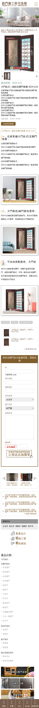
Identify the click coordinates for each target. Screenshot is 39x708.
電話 (4, 703)
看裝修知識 (21, 549)
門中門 (5, 602)
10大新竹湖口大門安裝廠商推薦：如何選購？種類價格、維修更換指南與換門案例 (20, 508)
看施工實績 (21, 544)
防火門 (5, 625)
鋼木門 (5, 594)
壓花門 (5, 611)
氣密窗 (5, 647)
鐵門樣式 (14, 322)
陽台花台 (6, 660)
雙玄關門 (6, 576)
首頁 (2, 30)
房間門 (5, 638)
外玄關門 (6, 585)
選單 (36, 4)
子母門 (5, 598)
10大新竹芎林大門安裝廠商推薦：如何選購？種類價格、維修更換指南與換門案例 (20, 515)
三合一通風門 (8, 620)
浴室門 (5, 634)
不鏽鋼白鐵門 (8, 616)
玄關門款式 (29, 30)
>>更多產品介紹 (30, 349)
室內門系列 (5, 630)
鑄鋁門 (5, 589)
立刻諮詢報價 (8, 124)
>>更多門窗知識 (30, 518)
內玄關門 (6, 580)
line (19, 703)
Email (27, 703)
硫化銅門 (6, 607)
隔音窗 (5, 651)
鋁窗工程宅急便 (14, 4)
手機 (12, 703)
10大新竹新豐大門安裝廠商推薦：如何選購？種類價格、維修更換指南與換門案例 (20, 500)
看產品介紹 (21, 539)
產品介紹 (10, 30)
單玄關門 (6, 571)
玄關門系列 (5, 568)
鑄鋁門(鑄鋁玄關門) (25, 322)
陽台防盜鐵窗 (8, 665)
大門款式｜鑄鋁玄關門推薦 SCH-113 (19, 31)
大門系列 (19, 30)
